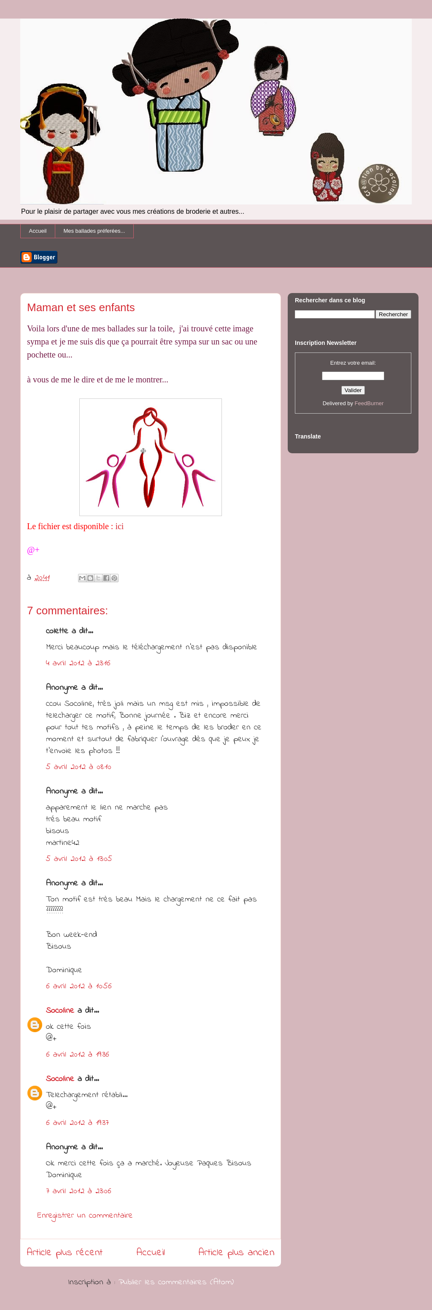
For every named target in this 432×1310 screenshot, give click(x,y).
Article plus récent (65, 1252)
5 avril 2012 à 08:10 (78, 767)
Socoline (60, 1011)
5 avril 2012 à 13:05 (79, 859)
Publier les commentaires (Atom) (176, 1282)
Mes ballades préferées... (94, 231)
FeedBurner (369, 403)
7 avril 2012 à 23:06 (78, 1191)
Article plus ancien (236, 1252)
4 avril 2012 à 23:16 (78, 663)
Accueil (38, 231)
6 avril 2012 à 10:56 (79, 986)
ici (119, 526)
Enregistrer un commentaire (85, 1216)
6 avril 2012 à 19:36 (77, 1055)
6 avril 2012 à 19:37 (77, 1123)
